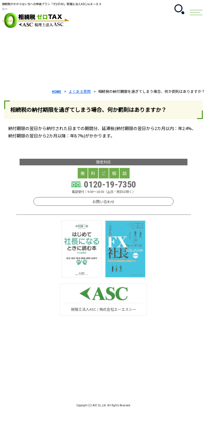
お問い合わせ (103, 217)
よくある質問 (80, 91)
